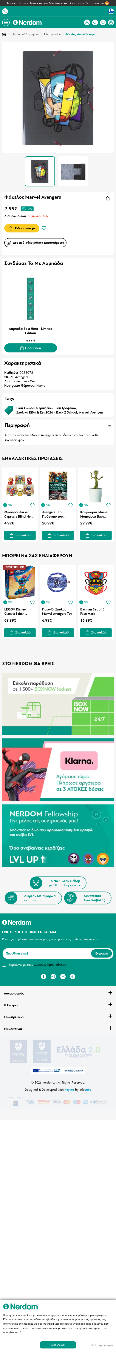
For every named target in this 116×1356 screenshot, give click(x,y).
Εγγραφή (101, 954)
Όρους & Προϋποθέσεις (50, 965)
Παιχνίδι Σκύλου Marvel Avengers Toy (57, 611)
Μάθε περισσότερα (101, 1345)
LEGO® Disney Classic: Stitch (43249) (15, 611)
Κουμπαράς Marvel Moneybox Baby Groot (94, 514)
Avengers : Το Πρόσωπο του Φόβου (52, 514)
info (85, 1089)
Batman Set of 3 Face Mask (92, 611)
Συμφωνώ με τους (37, 965)
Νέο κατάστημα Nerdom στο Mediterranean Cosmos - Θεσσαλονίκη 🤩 (58, 3)
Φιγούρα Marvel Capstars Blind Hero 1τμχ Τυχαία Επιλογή (19, 514)
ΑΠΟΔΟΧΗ (58, 1345)
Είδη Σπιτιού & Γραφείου (25, 34)
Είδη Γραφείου (52, 34)
